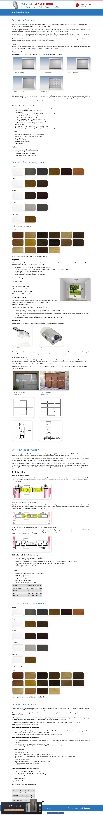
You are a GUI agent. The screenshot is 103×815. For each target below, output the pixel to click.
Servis (40, 7)
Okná (22, 7)
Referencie (48, 7)
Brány (34, 7)
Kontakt (56, 7)
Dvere (28, 7)
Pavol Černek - (37, 3)
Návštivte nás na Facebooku (55, 813)
